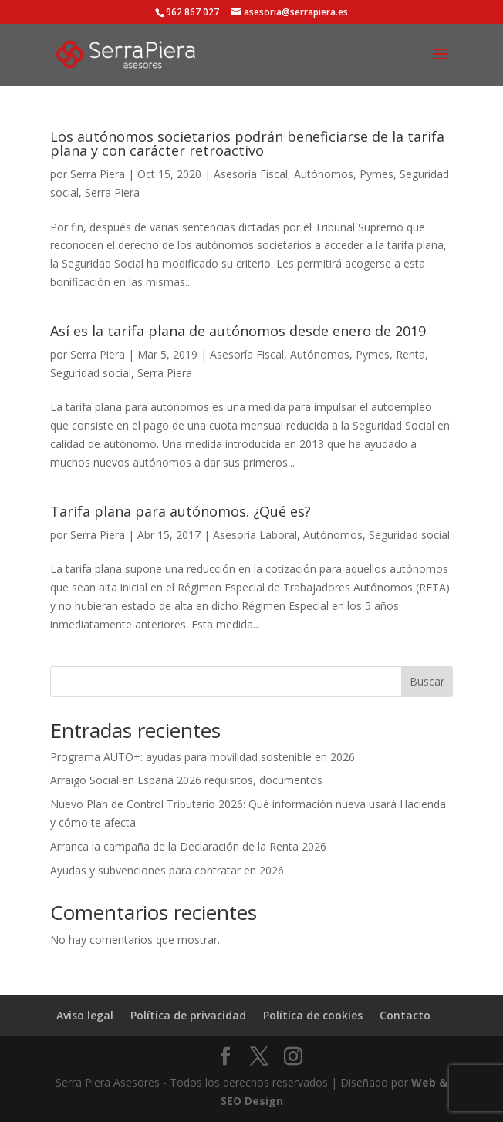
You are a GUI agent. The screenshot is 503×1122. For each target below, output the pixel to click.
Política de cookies (313, 1015)
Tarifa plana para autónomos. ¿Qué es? (180, 511)
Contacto (405, 1015)
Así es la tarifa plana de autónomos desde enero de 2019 (238, 331)
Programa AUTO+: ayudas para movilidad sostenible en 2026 (202, 757)
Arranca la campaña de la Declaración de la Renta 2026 (188, 846)
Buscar (427, 681)
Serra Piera (97, 174)
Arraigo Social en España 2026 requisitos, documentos (186, 780)
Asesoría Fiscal (251, 174)
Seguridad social (90, 373)
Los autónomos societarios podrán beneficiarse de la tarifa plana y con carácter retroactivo (247, 143)
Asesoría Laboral (255, 534)
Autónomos (323, 174)
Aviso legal (84, 1015)
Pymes (376, 174)
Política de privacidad (188, 1015)
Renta (410, 354)
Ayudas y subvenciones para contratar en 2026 (167, 870)
